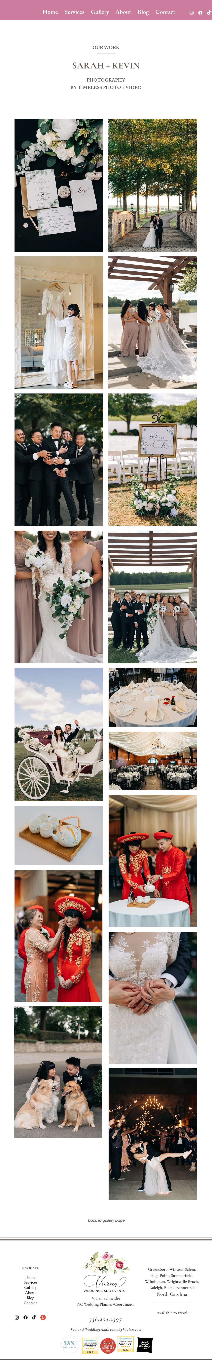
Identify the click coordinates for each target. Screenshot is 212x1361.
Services (30, 1282)
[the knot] (43, 1317)
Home (30, 1277)
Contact (30, 1302)
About (30, 1292)
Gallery (30, 1287)
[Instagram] (191, 12)
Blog (30, 1297)
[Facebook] (200, 12)
